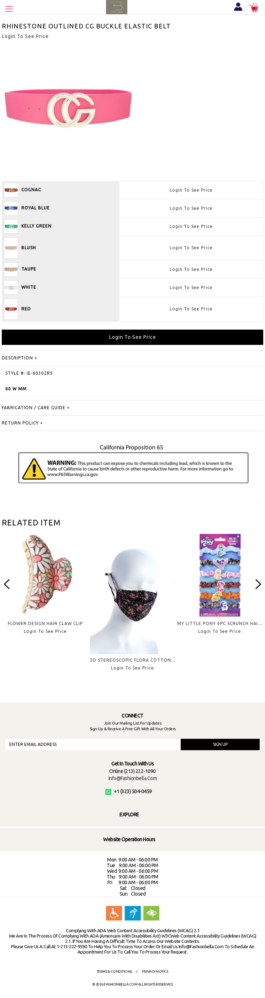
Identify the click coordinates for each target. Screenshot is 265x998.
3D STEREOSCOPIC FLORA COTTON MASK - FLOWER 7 (151, 660)
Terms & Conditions (114, 971)
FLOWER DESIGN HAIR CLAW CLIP (45, 623)
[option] (45, 588)
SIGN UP (220, 744)
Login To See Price (191, 190)
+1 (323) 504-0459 (128, 791)
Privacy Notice (155, 971)
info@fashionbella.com (132, 778)
